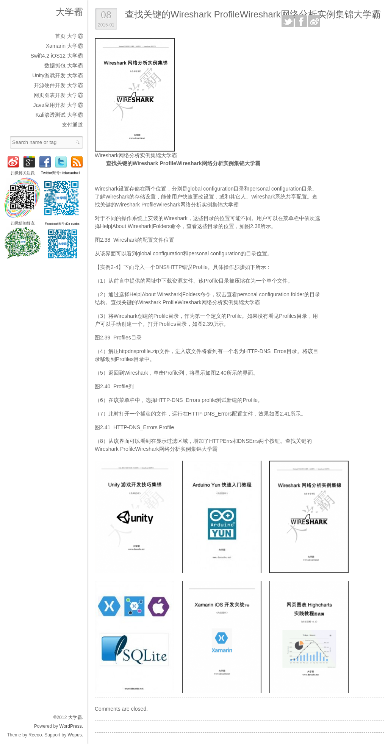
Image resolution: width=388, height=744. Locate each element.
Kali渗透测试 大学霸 (59, 115)
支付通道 (72, 125)
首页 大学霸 (69, 36)
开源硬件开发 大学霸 (58, 85)
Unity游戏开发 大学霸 (57, 75)
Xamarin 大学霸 (64, 46)
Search (77, 142)
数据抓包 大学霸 (63, 66)
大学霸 (69, 12)
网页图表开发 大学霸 (58, 95)
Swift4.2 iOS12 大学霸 (57, 56)
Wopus (75, 735)
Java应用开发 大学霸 (58, 105)
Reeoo (35, 735)
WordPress (70, 726)
